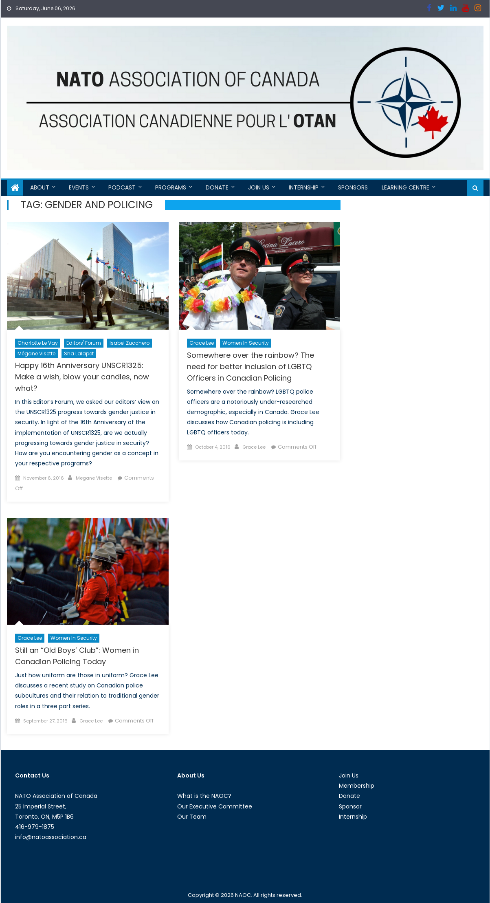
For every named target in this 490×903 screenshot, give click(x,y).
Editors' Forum (83, 342)
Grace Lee (201, 342)
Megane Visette (94, 478)
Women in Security (245, 342)
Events (79, 187)
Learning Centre (405, 187)
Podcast (122, 187)
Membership (356, 786)
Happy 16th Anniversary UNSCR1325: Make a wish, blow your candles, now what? (82, 376)
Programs (170, 187)
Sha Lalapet (79, 353)
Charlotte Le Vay (38, 342)
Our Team (192, 817)
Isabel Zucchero (129, 342)
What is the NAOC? (204, 796)
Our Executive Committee (214, 806)
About (39, 187)
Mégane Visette (36, 353)
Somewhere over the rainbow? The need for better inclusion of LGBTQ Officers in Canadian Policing (250, 366)
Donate (217, 187)
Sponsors (353, 187)
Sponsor (350, 806)
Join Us (258, 187)
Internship (304, 187)
